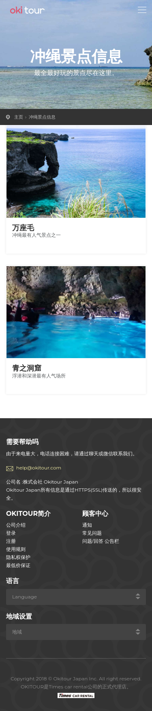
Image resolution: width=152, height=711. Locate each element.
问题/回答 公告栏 (100, 541)
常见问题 (92, 533)
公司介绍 (16, 525)
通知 (87, 525)
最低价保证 (18, 565)
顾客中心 (95, 513)
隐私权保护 (18, 557)
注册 (11, 541)
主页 (18, 117)
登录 (11, 533)
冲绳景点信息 (42, 117)
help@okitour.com (38, 468)
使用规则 (16, 549)
